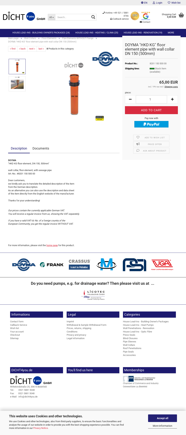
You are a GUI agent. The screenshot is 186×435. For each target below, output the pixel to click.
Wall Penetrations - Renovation (138, 331)
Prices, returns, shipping (79, 331)
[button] (144, 2)
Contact (145, 22)
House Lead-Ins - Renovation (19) (143, 32)
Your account (17, 334)
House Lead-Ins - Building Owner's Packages (146, 324)
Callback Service (18, 327)
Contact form (16, 324)
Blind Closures (130, 341)
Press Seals (129, 338)
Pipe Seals (128, 354)
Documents (41, 151)
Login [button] (157, 2)
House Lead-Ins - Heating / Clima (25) (96, 32)
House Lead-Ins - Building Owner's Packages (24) (41, 32)
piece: (128, 95)
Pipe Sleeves (129, 344)
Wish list (174, 2)
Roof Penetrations (132, 351)
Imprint (70, 324)
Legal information (76, 341)
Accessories (129, 358)
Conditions (72, 334)
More (171, 32)
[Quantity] (151, 102)
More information (162, 425)
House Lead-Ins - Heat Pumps (138, 327)
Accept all (162, 418)
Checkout (15, 338)
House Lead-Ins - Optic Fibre (137, 334)
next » (32, 51)
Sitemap (14, 341)
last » (41, 51)
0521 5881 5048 (22, 393)
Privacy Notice (40, 428)
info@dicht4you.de (24, 399)
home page (52, 248)
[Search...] (51, 17)
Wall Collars (129, 348)
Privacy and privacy (76, 338)
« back (22, 51)
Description (19, 151)
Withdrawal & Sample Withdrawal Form (86, 327)
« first (13, 51)
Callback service (119, 19)
